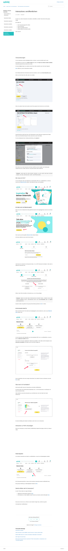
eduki (4, 6)
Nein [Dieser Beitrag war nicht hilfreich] (37, 519)
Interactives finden (7, 18)
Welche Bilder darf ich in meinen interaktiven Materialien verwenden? (29, 534)
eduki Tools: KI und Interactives (11, 6)
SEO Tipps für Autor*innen (20, 536)
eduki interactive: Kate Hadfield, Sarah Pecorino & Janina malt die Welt (29, 532)
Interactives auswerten (8, 27)
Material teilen (23, 182)
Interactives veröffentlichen (7, 34)
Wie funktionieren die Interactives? (23, 6)
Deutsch (63, 548)
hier (41, 303)
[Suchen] (56, 6)
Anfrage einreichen (37, 524)
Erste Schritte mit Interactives (7, 14)
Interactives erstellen (19, 530)
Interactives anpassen (8, 21)
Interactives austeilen (8, 24)
